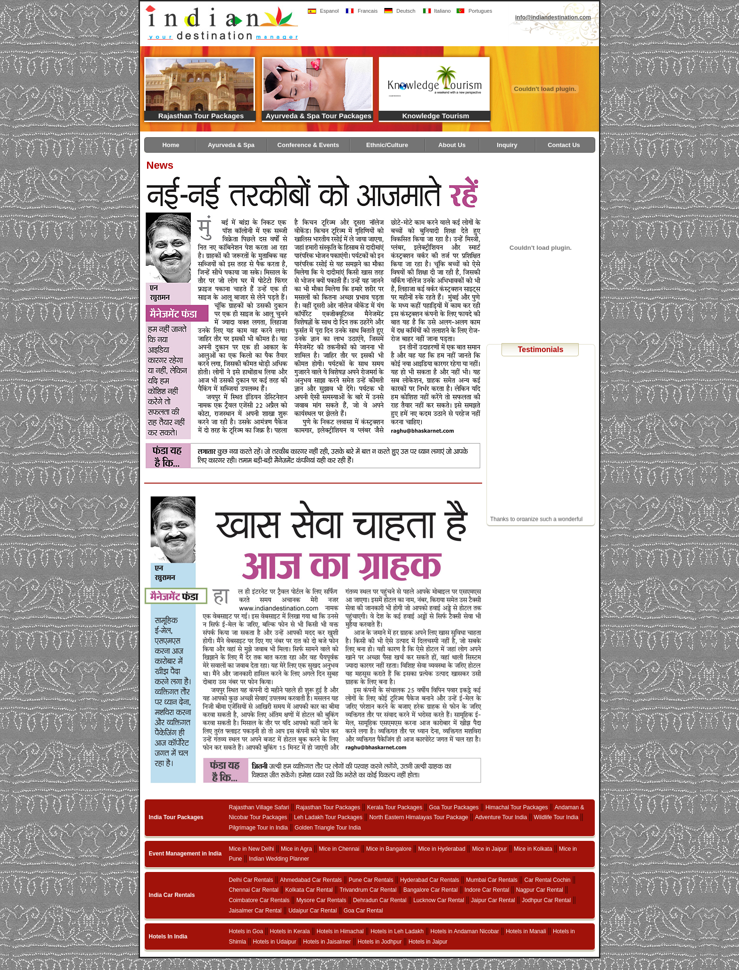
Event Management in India (185, 853)
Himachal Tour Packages (516, 807)
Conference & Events (308, 144)
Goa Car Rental (363, 910)
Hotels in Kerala (290, 931)
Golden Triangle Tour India (328, 827)
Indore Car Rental (487, 890)
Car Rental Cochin (548, 880)
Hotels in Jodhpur (380, 941)
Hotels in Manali (526, 931)
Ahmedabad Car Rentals (311, 880)
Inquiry (507, 144)
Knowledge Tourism (435, 116)
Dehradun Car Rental (379, 900)
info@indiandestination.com (553, 17)
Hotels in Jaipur (428, 941)
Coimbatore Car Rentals (259, 900)
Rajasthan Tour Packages (201, 116)
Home (170, 144)
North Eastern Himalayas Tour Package (418, 817)
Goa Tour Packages (453, 807)
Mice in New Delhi (251, 849)
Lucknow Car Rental (438, 900)
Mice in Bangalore (388, 849)
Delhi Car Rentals (251, 880)
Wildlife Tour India (556, 817)
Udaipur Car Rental (312, 910)
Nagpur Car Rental (539, 890)
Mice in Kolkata (533, 849)
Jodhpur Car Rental (546, 900)
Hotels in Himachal (340, 931)
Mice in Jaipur (489, 849)
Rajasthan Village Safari (259, 807)
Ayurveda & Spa (231, 144)
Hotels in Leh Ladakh (397, 931)
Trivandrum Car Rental (367, 890)
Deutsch (405, 11)
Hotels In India (168, 936)
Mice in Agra (296, 849)
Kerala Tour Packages (394, 807)
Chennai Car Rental (254, 890)
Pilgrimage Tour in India (258, 827)
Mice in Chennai (339, 849)
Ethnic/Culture (387, 144)
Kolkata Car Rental (309, 890)
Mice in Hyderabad (441, 849)
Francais (368, 11)
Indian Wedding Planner (279, 858)
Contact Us (564, 144)
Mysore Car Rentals (321, 900)
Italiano (442, 11)
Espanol (329, 11)
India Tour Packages (176, 817)
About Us (452, 144)
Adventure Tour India (501, 817)
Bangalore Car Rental (430, 890)
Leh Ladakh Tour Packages (328, 817)
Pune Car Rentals (371, 880)
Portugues (480, 11)
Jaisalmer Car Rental (255, 910)
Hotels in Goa (246, 931)
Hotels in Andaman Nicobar (464, 931)
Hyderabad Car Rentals (429, 880)
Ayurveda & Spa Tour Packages (318, 116)
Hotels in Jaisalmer (327, 941)
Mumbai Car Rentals (491, 880)
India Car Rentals (172, 895)
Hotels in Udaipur (274, 941)
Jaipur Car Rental (493, 900)
